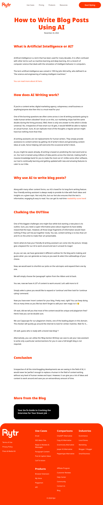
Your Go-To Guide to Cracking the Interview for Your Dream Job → (34, 411)
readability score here (76, 198)
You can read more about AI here (28, 81)
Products (52, 5)
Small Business (84, 454)
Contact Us (61, 486)
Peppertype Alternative (65, 454)
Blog (58, 490)
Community (61, 481)
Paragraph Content (42, 452)
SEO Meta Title (40, 440)
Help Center (61, 477)
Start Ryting (90, 5)
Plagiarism (39, 483)
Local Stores (83, 440)
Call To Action (40, 460)
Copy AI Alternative (64, 440)
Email (37, 436)
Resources (63, 5)
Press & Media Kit (9, 451)
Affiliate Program (63, 468)
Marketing (83, 445)
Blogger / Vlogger (85, 449)
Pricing (41, 5)
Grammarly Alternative (65, 445)
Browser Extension (42, 474)
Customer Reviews (64, 473)
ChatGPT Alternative (64, 436)
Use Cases (30, 5)
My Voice (38, 478)
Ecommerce (83, 436)
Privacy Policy (7, 447)
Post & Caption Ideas (43, 456)
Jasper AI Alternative (64, 449)
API (36, 487)
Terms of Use (7, 442)
